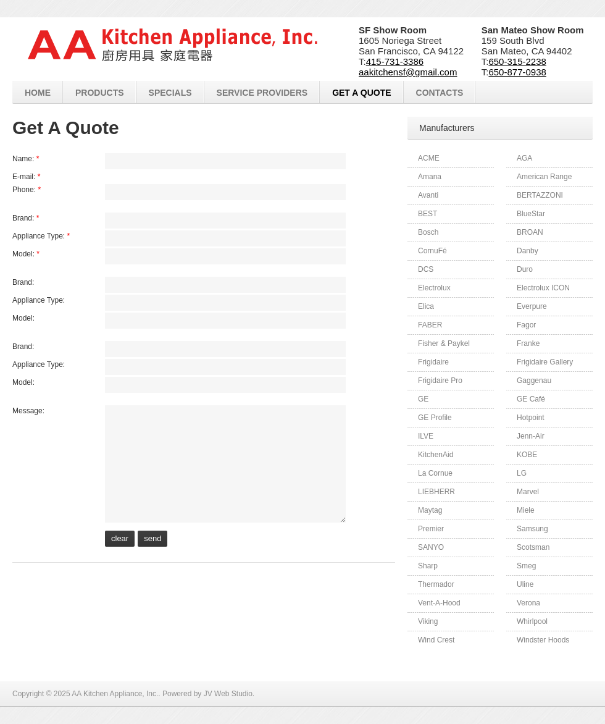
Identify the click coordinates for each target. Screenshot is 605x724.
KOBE (527, 454)
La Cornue (435, 473)
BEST (427, 213)
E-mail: (26, 176)
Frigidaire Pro (440, 380)
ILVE (425, 436)
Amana (429, 176)
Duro (525, 269)
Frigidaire (433, 362)
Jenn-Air (530, 436)
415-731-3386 (395, 61)
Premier (431, 528)
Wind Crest (436, 640)
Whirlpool (532, 621)
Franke (528, 343)
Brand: (25, 218)
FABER (430, 325)
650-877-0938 (517, 72)
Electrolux (434, 288)
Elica (426, 306)
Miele (526, 510)
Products (99, 93)
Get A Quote (361, 93)
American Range (544, 176)
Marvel (528, 491)
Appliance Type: (41, 236)
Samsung (532, 528)
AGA (524, 158)
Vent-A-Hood (439, 603)
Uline (525, 584)
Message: (28, 410)
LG (522, 473)
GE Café (531, 399)
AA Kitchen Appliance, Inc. (115, 693)
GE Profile (435, 417)
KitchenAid (435, 454)
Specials (170, 93)
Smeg (526, 566)
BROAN (530, 232)
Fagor (526, 325)
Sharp (428, 566)
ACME (429, 158)
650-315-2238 (517, 61)
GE (423, 399)
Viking (428, 621)
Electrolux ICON (543, 288)
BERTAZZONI (540, 195)
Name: (25, 158)
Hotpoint (530, 417)
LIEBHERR (436, 491)
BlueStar (531, 213)
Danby (527, 250)
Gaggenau (534, 380)
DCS (425, 269)
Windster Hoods (543, 640)
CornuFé (432, 250)
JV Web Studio (228, 693)
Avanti (428, 195)
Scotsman (533, 547)
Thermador (436, 584)
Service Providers (262, 93)
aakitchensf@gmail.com (408, 72)
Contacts (440, 93)
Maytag (430, 510)
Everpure (532, 306)
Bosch (428, 232)
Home (38, 93)
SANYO (431, 547)
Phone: (26, 189)
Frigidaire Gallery (545, 362)
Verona (528, 603)
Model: (26, 254)
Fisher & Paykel (444, 343)
